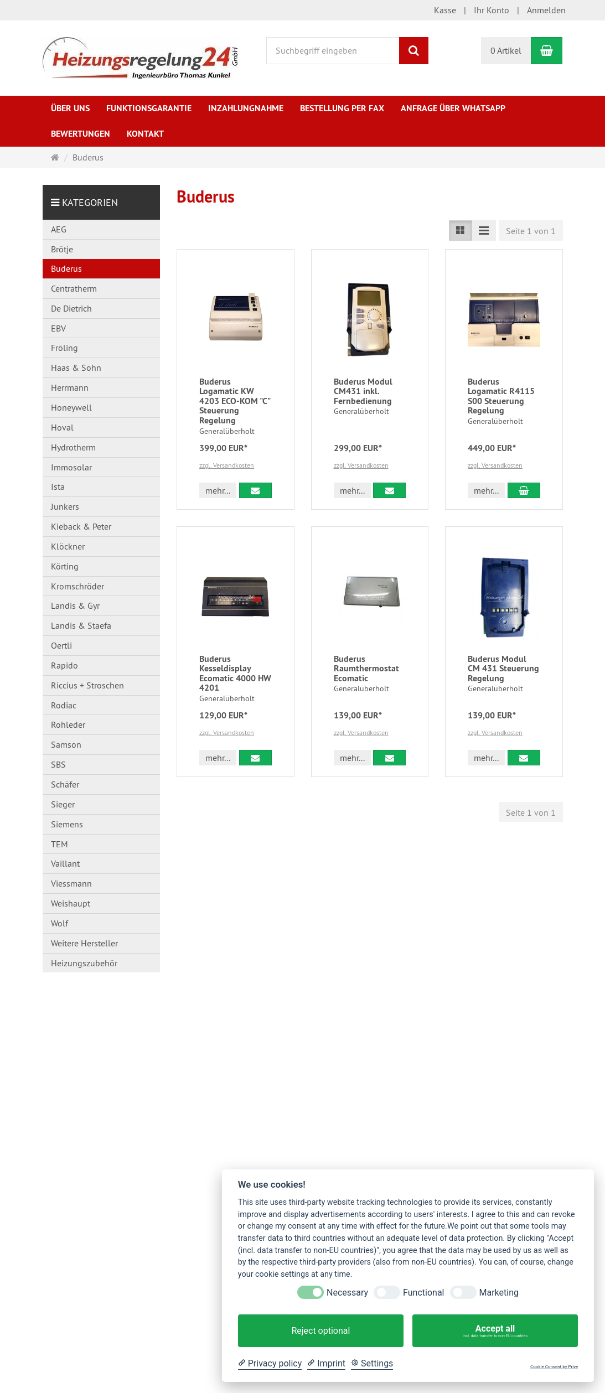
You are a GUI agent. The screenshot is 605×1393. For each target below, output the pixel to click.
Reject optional (320, 1330)
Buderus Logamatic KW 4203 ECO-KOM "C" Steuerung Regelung (234, 401)
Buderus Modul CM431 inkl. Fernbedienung (363, 391)
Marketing (499, 1292)
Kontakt (145, 133)
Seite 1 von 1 (531, 230)
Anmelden (546, 9)
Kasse (445, 9)
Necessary (347, 1292)
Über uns (70, 108)
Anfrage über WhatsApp (453, 108)
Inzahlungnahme (245, 108)
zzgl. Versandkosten (226, 465)
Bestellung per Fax (342, 108)
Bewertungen (80, 133)
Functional (423, 1292)
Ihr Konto (491, 9)
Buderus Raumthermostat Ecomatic (366, 668)
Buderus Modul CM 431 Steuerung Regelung (503, 668)
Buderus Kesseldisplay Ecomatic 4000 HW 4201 (235, 673)
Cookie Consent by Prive (554, 1366)
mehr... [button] (217, 490)
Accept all (495, 1331)
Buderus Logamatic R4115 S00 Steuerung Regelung (501, 396)
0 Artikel (505, 50)
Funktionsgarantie (149, 108)
